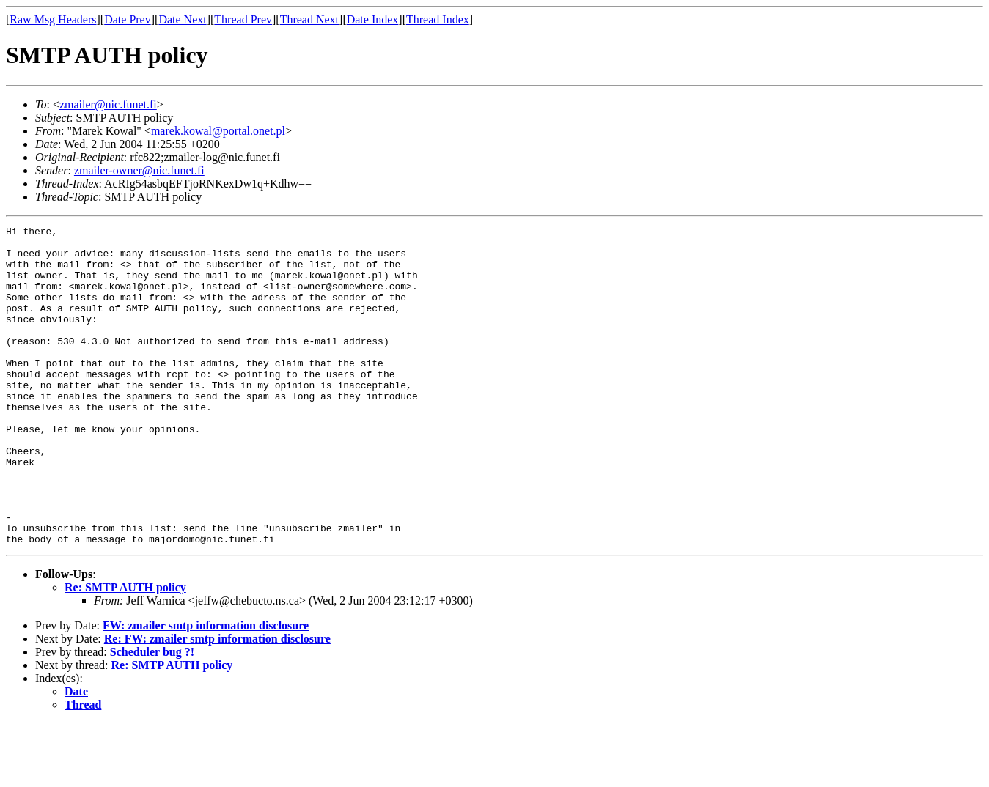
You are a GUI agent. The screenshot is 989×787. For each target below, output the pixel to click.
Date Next (182, 19)
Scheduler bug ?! (152, 715)
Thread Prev (243, 19)
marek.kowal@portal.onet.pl (218, 131)
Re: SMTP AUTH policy (125, 651)
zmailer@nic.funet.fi (108, 104)
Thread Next (309, 19)
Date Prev (127, 19)
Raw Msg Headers (53, 19)
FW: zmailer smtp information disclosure (206, 689)
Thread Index (437, 19)
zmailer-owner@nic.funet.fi (139, 170)
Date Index (373, 19)
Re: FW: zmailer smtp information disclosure (217, 702)
